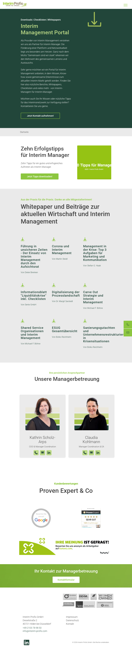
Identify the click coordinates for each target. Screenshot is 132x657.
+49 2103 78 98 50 (32, 628)
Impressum (72, 617)
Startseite (24, 132)
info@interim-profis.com (35, 631)
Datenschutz (72, 620)
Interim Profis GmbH (15, 4)
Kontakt (70, 623)
